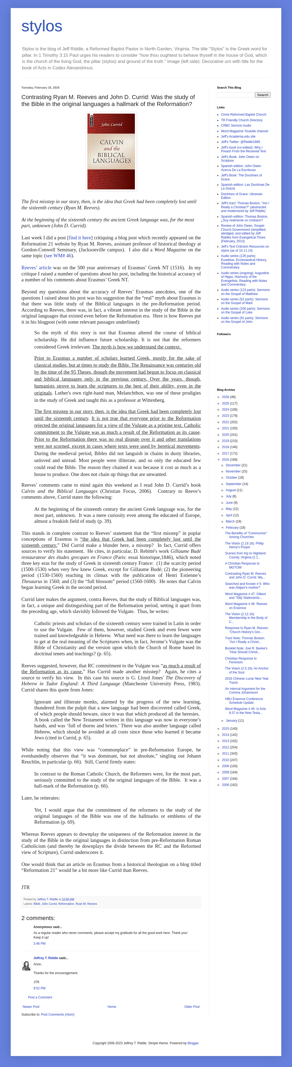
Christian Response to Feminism (241, 660)
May (229, 509)
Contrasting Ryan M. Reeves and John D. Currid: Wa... (245, 575)
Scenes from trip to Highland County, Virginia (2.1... (245, 555)
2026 (226, 397)
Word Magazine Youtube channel (244, 131)
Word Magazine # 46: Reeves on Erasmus (246, 606)
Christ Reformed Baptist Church (243, 114)
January (232, 720)
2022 (226, 422)
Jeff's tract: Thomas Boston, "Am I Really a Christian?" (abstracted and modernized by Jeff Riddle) (245, 207)
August (231, 490)
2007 (226, 779)
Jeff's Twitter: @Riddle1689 (240, 142)
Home (112, 1007)
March (231, 521)
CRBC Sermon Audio (236, 125)
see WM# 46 (58, 255)
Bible (37, 903)
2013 (226, 741)
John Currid (49, 903)
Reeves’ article (36, 267)
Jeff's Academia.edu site (238, 136)
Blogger (193, 1043)
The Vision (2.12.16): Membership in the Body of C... (246, 618)
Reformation (66, 903)
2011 (226, 753)
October (232, 477)
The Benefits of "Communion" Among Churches (246, 535)
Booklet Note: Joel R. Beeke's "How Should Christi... (246, 650)
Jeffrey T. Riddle (45, 958)
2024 (226, 409)
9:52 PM (39, 988)
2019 (226, 441)
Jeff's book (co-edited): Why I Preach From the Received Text (243, 149)
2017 (226, 453)
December (234, 465)
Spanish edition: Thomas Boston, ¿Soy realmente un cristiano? (244, 218)
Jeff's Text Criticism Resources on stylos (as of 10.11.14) (245, 248)
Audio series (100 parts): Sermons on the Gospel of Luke (245, 310)
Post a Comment (40, 997)
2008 (226, 772)
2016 (226, 459)
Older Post (192, 1007)
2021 (226, 428)
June (230, 503)
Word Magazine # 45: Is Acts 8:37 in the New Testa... (245, 710)
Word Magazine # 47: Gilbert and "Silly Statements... (245, 596)
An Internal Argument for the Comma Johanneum (245, 690)
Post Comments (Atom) (57, 1014)
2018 (226, 447)
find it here (80, 237)
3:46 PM (39, 943)
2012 (226, 747)
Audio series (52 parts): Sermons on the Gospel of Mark (244, 301)
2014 (226, 735)
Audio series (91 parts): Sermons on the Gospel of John (244, 320)
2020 (226, 435)
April (229, 515)
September (234, 484)
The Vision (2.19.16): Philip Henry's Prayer (244, 545)
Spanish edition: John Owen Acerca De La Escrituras (241, 168)
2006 (226, 785)
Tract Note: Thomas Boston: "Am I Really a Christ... (245, 640)
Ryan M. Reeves (86, 903)
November (234, 471)
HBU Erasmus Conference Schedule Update (244, 701)
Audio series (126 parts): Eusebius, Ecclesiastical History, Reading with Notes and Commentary (244, 261)
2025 (226, 403)
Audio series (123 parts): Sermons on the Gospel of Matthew (245, 292)
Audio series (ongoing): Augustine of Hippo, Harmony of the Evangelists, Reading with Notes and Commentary (245, 278)
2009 (226, 766)
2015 (226, 729)
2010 (226, 760)
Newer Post (31, 1007)
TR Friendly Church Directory (242, 120)
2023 (226, 416)
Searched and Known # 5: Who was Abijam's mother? (247, 585)
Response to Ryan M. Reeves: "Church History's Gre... (247, 630)
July (229, 496)
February (232, 527)
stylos (41, 26)
